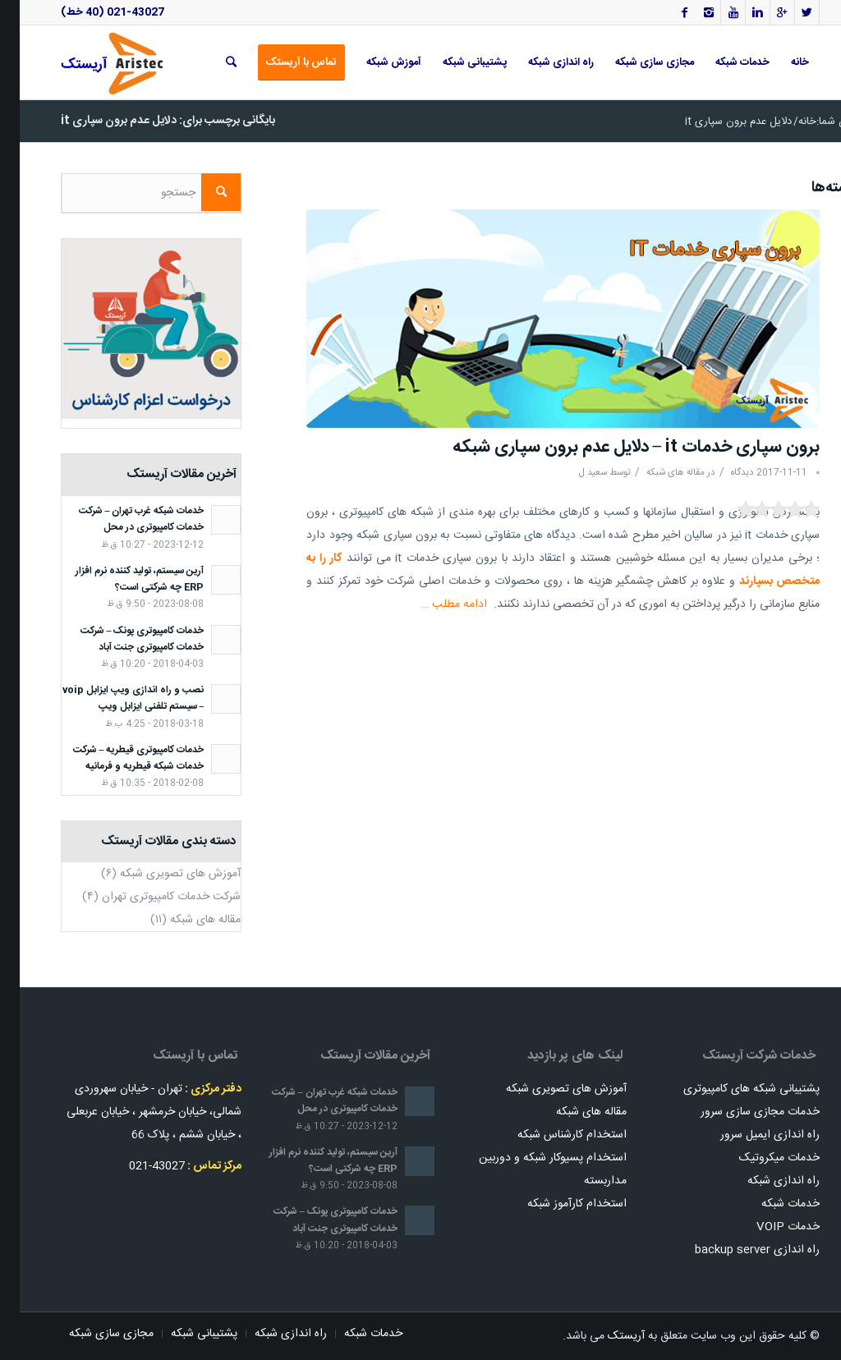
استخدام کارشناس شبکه (552, 1135)
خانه (788, 122)
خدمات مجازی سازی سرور (740, 1112)
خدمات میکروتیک (759, 1158)
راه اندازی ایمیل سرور (750, 1135)
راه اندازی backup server (737, 1250)
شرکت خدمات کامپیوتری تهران (151, 897)
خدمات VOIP (768, 1227)
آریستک (606, 1336)
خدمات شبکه (771, 1204)
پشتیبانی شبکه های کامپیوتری (732, 1089)
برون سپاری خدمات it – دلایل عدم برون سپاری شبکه (617, 447)
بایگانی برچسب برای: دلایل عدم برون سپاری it (148, 121)
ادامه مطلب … (434, 604)
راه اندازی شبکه (764, 1181)
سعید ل (573, 472)
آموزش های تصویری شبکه (160, 874)
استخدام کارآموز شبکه (557, 1204)
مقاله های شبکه (656, 472)
